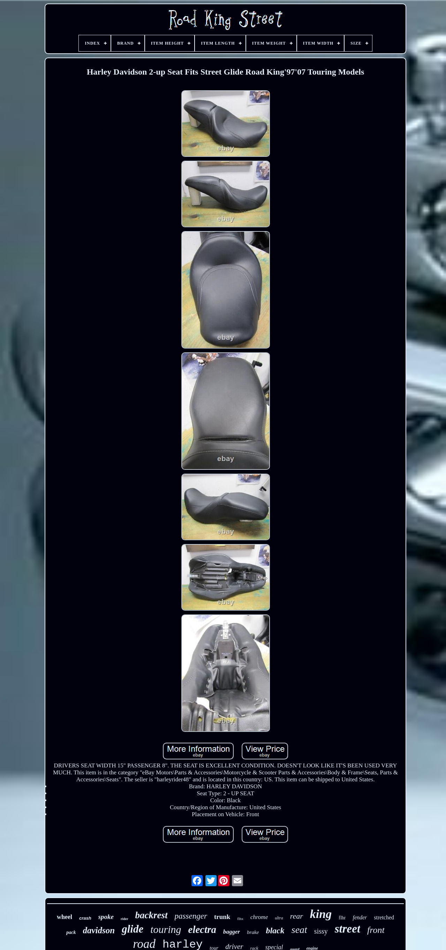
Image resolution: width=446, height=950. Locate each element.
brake (253, 932)
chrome (259, 917)
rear (296, 916)
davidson (99, 930)
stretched (384, 917)
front (376, 930)
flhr (342, 917)
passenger (191, 916)
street (347, 928)
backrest (151, 915)
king (321, 913)
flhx (240, 919)
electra (202, 929)
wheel (64, 916)
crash (85, 918)
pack (71, 932)
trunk (222, 916)
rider (124, 919)
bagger (231, 931)
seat (299, 929)
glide (132, 929)
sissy (321, 931)
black (275, 930)
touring (165, 929)
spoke (106, 916)
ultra (279, 917)
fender (360, 917)
